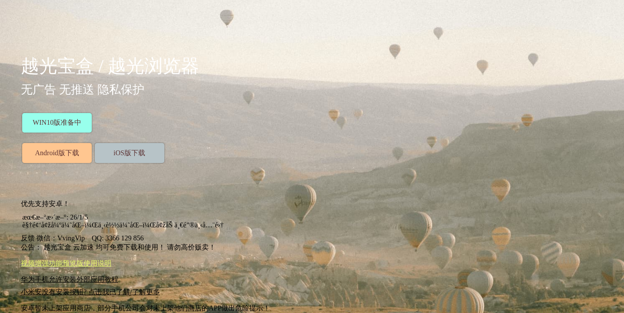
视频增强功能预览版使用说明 (66, 263)
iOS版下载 (129, 152)
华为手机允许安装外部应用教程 (69, 279)
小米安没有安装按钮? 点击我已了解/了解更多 (90, 292)
